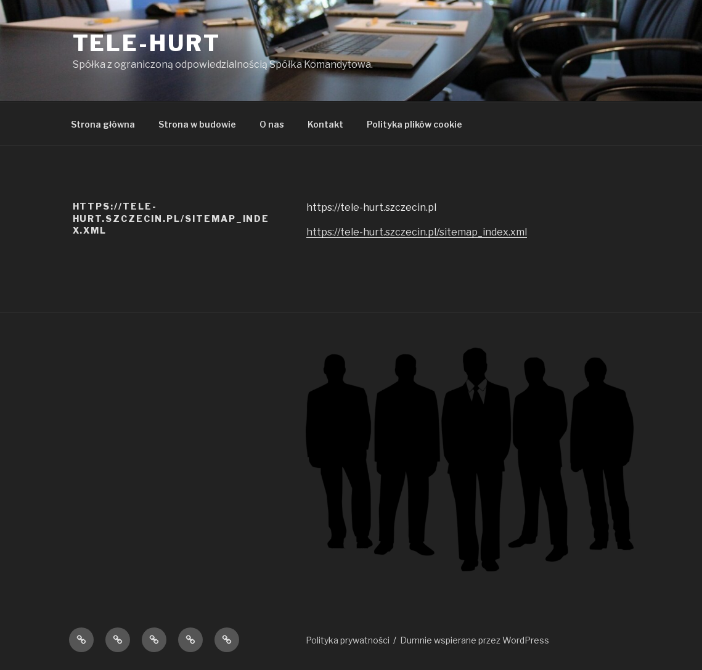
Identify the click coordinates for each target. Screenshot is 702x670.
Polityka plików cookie (414, 124)
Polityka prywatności (348, 640)
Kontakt (325, 124)
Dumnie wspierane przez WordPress (474, 640)
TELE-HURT (147, 43)
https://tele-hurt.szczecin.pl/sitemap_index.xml (416, 232)
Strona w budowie (197, 124)
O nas (271, 124)
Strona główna (103, 124)
